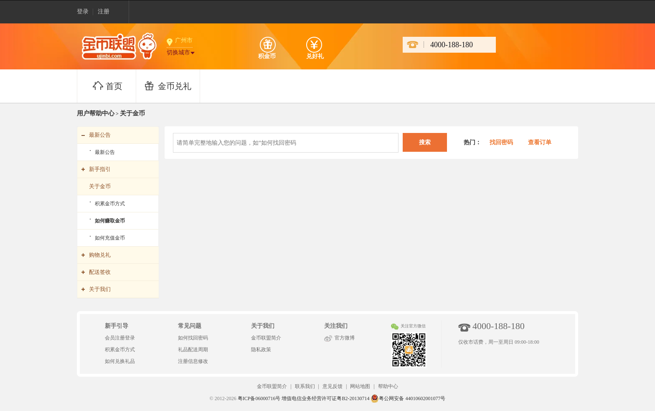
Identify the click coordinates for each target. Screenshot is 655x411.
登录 (83, 11)
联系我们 (305, 386)
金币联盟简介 (266, 338)
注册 (103, 11)
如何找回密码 (193, 338)
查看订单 (539, 142)
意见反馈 (332, 386)
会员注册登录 (120, 338)
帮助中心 (388, 386)
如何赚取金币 (110, 221)
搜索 (425, 142)
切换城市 (178, 52)
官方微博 (345, 338)
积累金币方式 (110, 204)
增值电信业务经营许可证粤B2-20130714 (325, 398)
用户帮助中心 (95, 113)
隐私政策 (261, 349)
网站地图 (360, 386)
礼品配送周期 (193, 349)
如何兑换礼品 (120, 361)
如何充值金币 (110, 238)
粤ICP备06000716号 (259, 398)
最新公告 (105, 152)
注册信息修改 (193, 361)
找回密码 (500, 142)
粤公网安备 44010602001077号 (408, 398)
